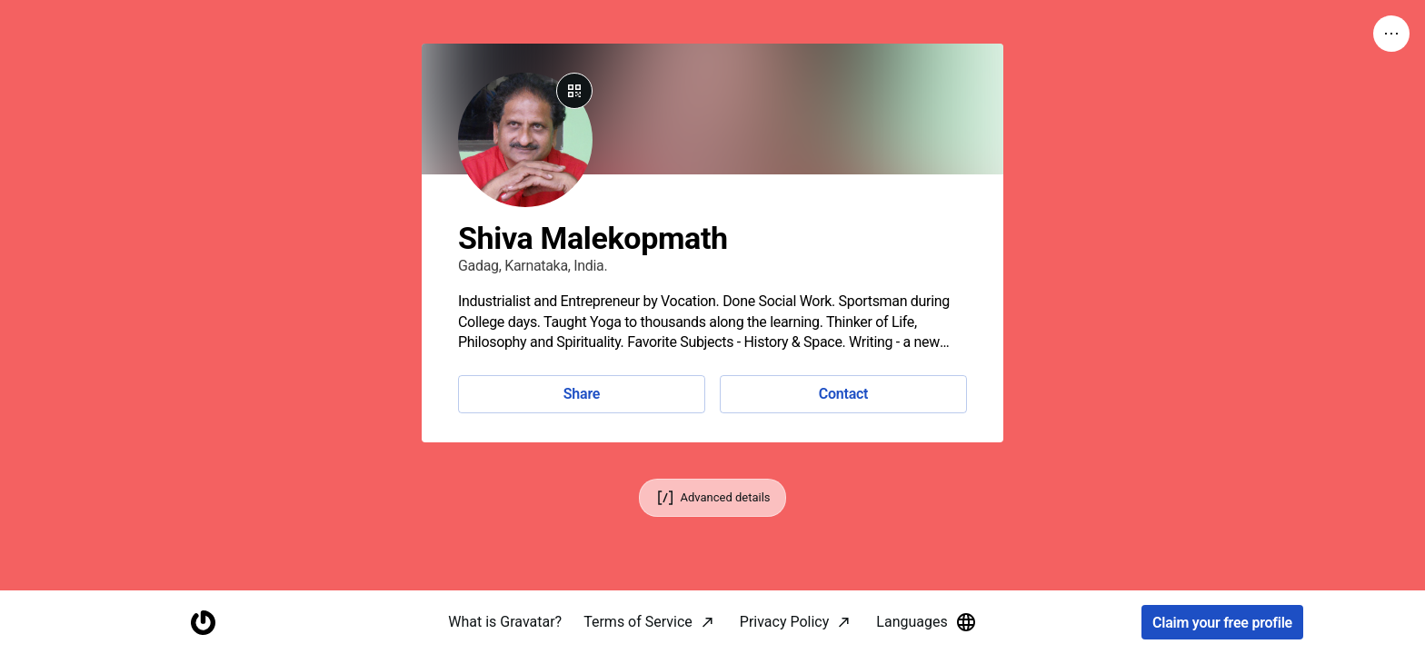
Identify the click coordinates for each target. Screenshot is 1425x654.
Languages (926, 622)
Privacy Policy (785, 621)
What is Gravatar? (505, 621)
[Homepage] (202, 622)
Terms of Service (638, 621)
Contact (843, 393)
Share (581, 393)
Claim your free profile (1222, 622)
